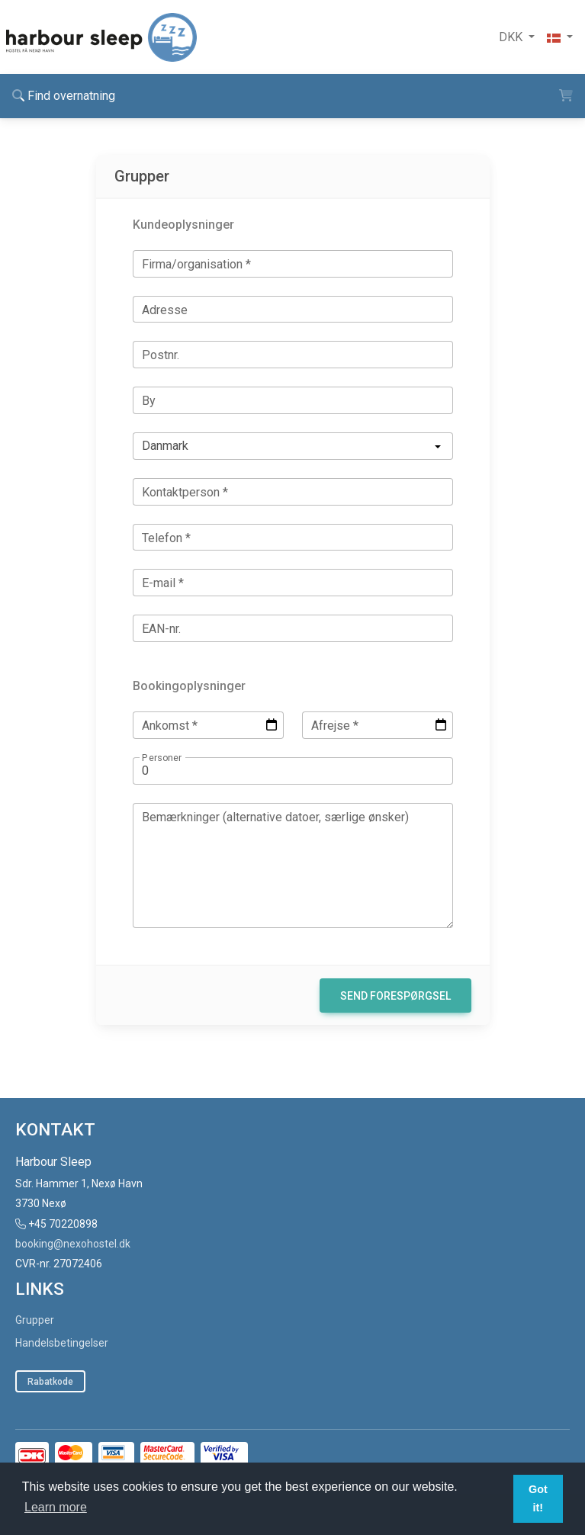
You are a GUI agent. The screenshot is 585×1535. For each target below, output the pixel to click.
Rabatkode (50, 1381)
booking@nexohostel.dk (72, 1244)
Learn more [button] (55, 1507)
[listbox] (293, 446)
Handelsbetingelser (61, 1343)
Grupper (34, 1320)
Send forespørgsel (395, 996)
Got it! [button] (538, 1498)
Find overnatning (63, 95)
